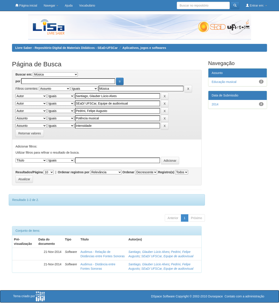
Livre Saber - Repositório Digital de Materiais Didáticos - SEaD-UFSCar (66, 48)
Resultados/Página (29, 172)
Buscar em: (23, 74)
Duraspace (215, 296)
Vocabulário (87, 5)
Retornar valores (29, 133)
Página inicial (26, 5)
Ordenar (128, 172)
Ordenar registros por (73, 172)
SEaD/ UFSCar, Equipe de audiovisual (167, 256)
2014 (215, 104)
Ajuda (69, 5)
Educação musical (224, 82)
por (17, 81)
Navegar (51, 5)
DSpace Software (163, 296)
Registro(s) (166, 172)
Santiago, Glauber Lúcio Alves (148, 252)
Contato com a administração (244, 296)
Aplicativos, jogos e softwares (144, 48)
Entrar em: (256, 5)
